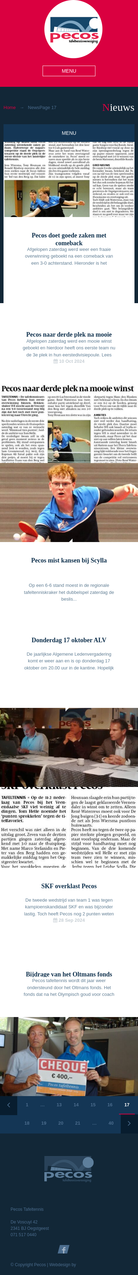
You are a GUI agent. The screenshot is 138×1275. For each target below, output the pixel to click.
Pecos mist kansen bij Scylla (69, 560)
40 (110, 1123)
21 (77, 1123)
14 (76, 1104)
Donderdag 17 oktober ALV (69, 640)
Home (10, 107)
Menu (69, 71)
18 (26, 1123)
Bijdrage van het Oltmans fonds (69, 974)
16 (109, 1104)
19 (43, 1123)
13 (59, 1104)
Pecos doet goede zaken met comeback (69, 239)
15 (92, 1104)
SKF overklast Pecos (68, 886)
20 (60, 1123)
